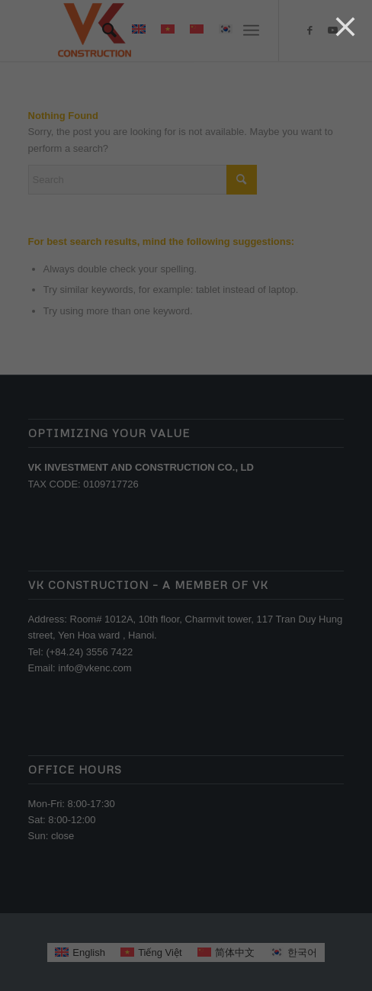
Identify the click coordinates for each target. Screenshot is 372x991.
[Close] (345, 27)
